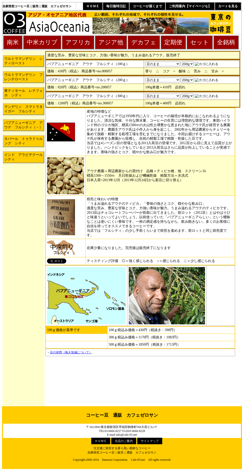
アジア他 (110, 42)
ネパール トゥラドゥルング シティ (23, 141)
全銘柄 (226, 42)
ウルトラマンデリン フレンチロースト (23, 77)
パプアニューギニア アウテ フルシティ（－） (23, 125)
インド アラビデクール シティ (24, 157)
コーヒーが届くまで (147, 6)
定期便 (173, 42)
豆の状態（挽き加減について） (71, 352)
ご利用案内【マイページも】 (190, 6)
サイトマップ (150, 441)
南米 (13, 42)
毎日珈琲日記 (116, 6)
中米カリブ (42, 42)
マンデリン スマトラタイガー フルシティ (23, 109)
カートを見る (228, 6)
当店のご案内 (124, 441)
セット (199, 42)
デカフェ (143, 42)
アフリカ (78, 42)
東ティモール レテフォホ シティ (23, 93)
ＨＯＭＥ (92, 6)
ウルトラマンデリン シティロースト (23, 61)
